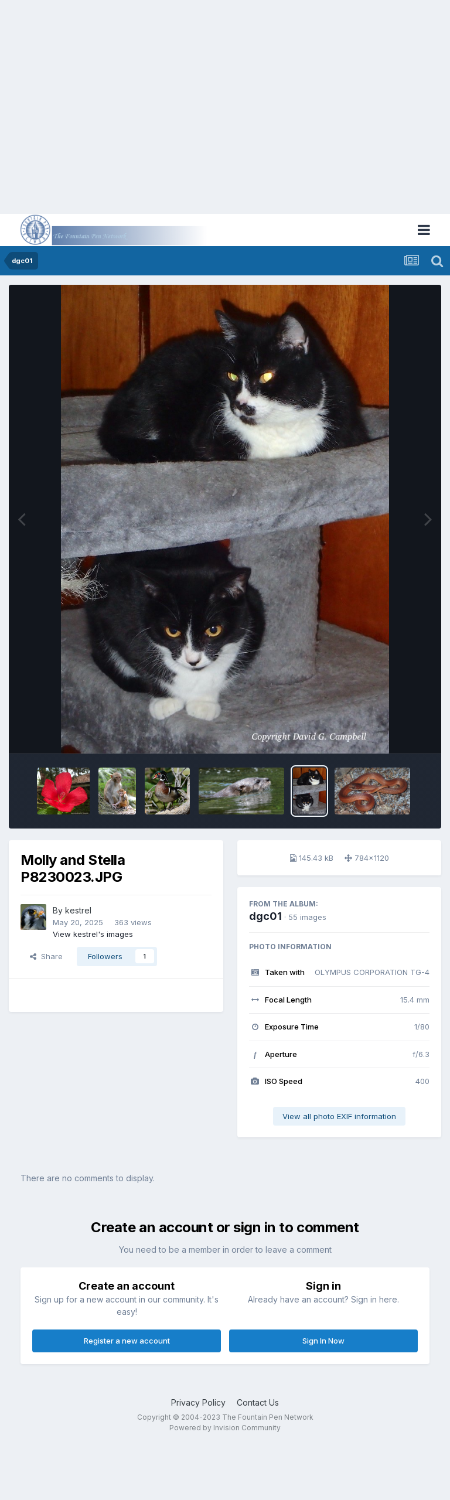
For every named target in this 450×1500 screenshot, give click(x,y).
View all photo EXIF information (339, 1116)
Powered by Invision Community (225, 1427)
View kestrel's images (93, 934)
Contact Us (258, 1402)
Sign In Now (323, 1340)
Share (46, 956)
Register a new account (127, 1340)
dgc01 (265, 916)
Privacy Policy (198, 1402)
